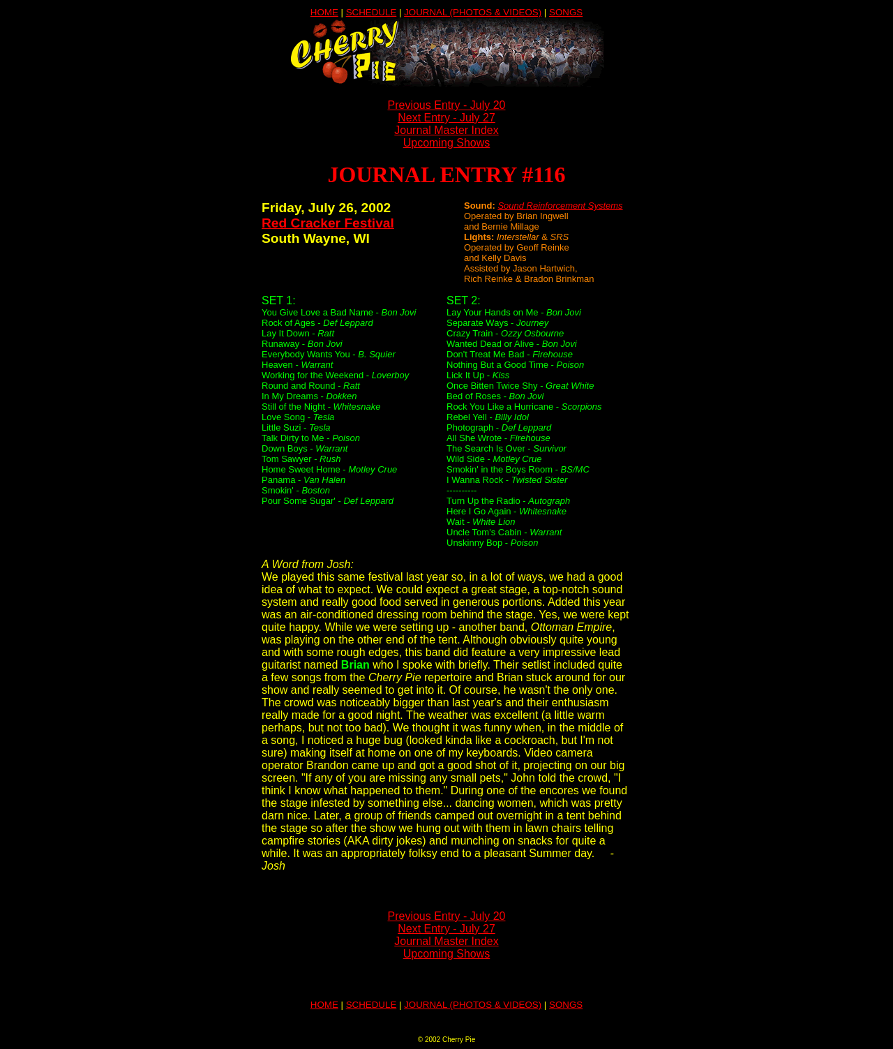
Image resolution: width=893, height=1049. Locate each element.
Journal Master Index (446, 130)
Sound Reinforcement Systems (559, 205)
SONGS (566, 12)
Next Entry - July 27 (446, 118)
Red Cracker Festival (328, 223)
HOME (324, 12)
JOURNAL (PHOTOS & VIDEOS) (472, 12)
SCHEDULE (371, 12)
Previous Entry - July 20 (447, 105)
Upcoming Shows (446, 143)
